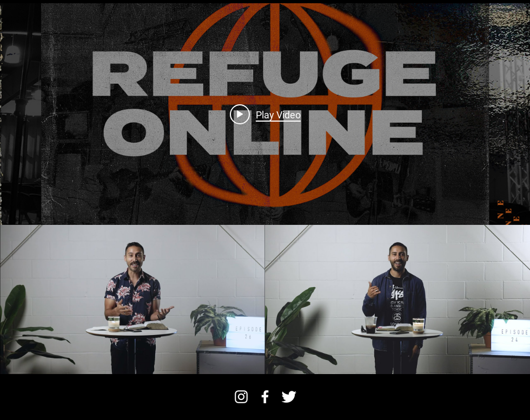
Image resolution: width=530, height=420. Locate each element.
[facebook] (265, 396)
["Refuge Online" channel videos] (265, 299)
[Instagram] (241, 396)
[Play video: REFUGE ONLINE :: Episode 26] (265, 114)
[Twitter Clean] (288, 396)
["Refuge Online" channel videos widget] (265, 188)
